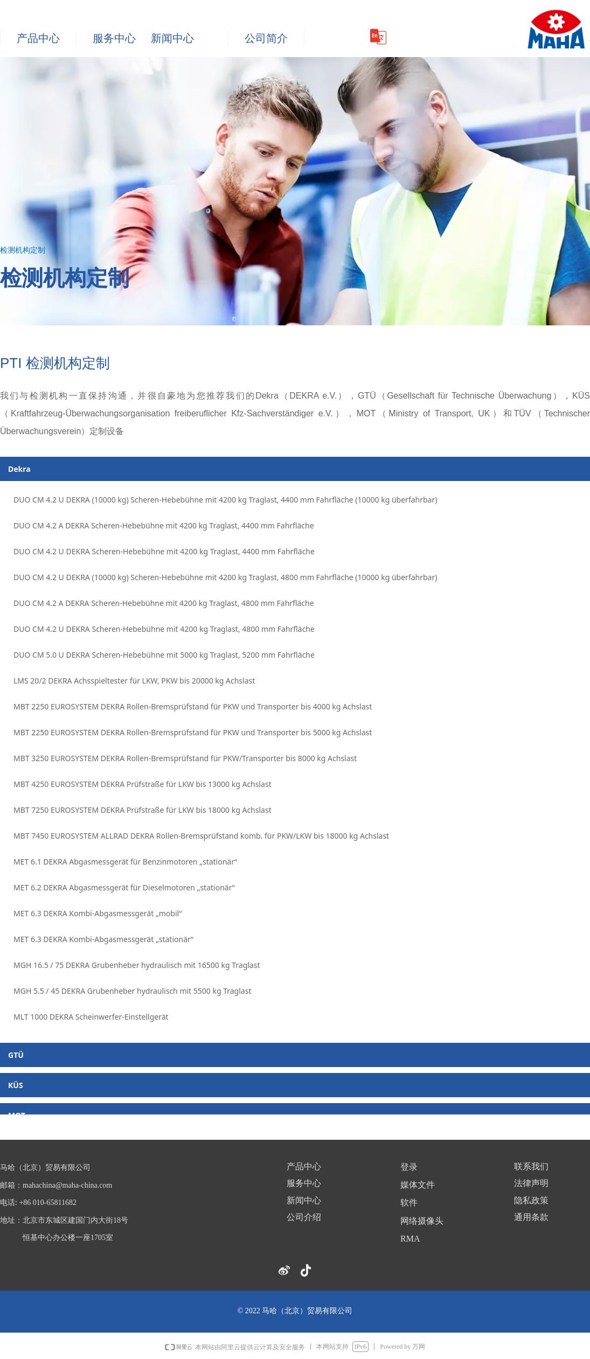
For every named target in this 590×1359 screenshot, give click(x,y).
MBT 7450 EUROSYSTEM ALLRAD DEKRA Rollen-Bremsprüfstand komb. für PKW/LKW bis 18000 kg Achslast (201, 836)
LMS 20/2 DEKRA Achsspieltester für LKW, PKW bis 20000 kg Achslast (134, 680)
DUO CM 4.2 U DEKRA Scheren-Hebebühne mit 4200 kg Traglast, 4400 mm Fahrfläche (164, 551)
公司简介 (266, 38)
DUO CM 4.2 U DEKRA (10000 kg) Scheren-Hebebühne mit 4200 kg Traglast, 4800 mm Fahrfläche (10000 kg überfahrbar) (225, 577)
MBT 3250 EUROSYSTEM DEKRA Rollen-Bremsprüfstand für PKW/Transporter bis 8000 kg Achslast (185, 758)
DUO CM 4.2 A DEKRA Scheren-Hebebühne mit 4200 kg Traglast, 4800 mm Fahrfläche (163, 603)
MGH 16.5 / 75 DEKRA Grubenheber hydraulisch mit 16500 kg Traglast (136, 965)
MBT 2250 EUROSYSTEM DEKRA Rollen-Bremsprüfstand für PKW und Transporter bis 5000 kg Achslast (192, 732)
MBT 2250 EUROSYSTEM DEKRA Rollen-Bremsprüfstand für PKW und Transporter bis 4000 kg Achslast (192, 706)
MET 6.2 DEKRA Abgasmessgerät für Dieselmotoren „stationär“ (123, 887)
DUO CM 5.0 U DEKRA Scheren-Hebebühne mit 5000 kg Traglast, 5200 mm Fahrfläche (164, 655)
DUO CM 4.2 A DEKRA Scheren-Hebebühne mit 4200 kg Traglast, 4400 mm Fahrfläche (163, 525)
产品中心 (38, 38)
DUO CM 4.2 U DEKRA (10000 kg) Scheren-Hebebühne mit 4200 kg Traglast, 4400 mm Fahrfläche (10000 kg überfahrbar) (225, 499)
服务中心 (114, 38)
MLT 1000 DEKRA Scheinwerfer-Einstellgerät (91, 1017)
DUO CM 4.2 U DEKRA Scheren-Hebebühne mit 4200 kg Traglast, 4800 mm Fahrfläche (164, 629)
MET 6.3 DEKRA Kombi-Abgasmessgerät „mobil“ (97, 913)
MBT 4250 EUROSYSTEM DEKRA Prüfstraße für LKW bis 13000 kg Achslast (142, 784)
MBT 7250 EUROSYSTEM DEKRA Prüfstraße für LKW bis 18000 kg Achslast (142, 810)
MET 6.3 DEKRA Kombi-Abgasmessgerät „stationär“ (103, 939)
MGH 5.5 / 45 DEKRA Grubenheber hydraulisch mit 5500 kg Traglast (132, 991)
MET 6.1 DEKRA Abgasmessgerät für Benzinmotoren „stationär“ (125, 861)
